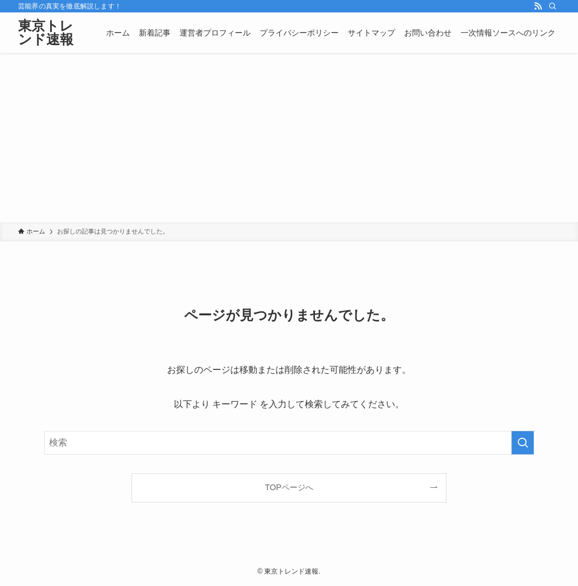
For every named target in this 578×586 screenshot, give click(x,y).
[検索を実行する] (522, 443)
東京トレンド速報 (45, 32)
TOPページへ (289, 487)
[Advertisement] (289, 138)
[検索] (552, 6)
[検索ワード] (289, 443)
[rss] (538, 6)
